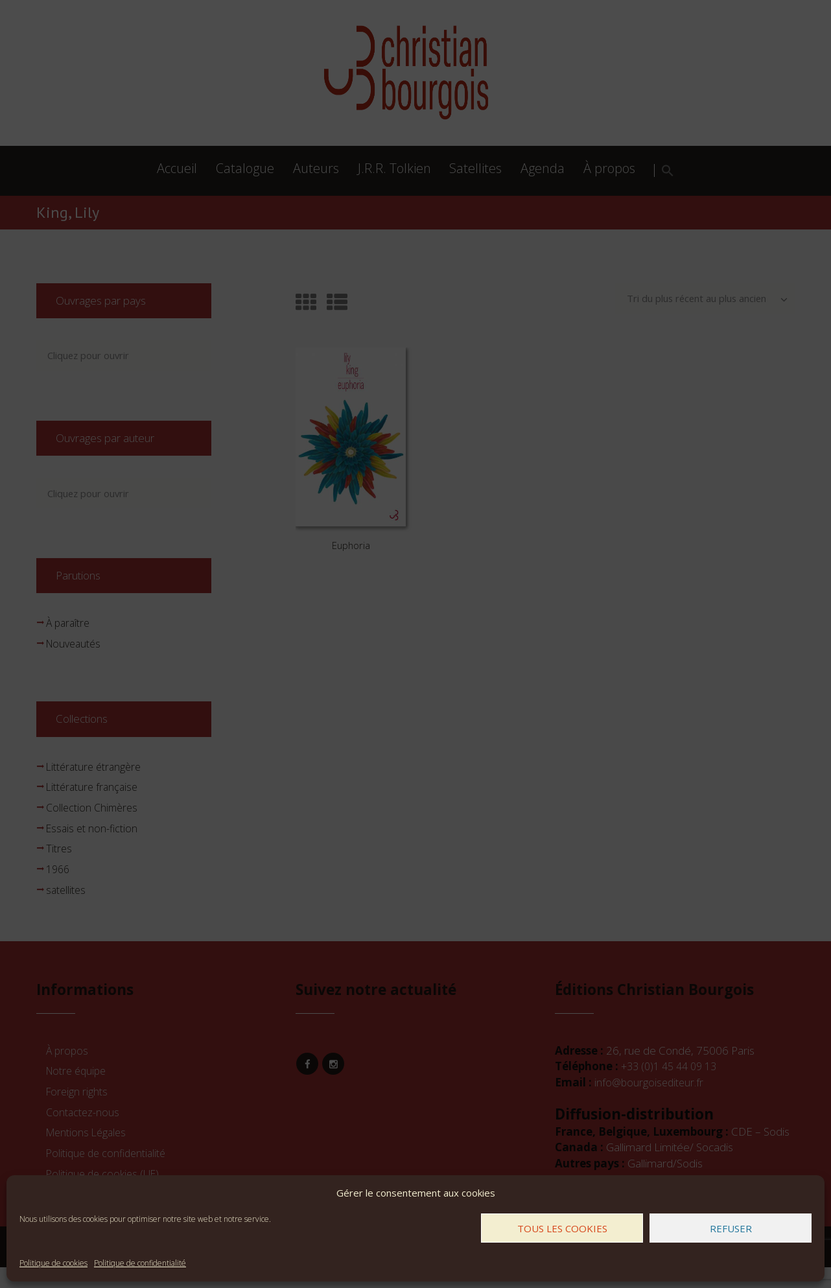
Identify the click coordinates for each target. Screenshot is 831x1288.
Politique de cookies (53, 1263)
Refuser (731, 1228)
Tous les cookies (562, 1228)
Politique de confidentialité (140, 1263)
